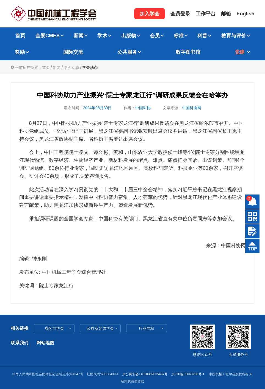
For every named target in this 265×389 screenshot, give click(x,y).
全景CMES (47, 35)
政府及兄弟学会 (100, 328)
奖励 (20, 52)
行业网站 (146, 328)
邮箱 (226, 13)
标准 (179, 35)
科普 (202, 35)
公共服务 (127, 52)
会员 (155, 35)
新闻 (79, 35)
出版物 (128, 35)
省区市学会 (54, 328)
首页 (20, 35)
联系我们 (19, 342)
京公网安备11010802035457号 (145, 374)
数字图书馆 (188, 52)
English (245, 13)
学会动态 (71, 67)
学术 (102, 35)
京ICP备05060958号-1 (188, 374)
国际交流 (73, 52)
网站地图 (45, 342)
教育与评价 (233, 35)
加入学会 (149, 13)
